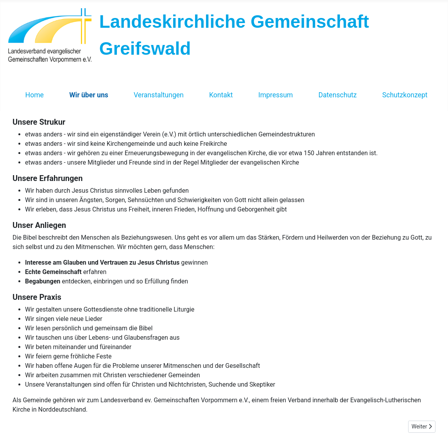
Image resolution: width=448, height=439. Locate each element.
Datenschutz (337, 95)
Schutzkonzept (405, 95)
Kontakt (221, 95)
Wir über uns (88, 95)
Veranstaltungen (159, 95)
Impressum (275, 95)
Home (34, 95)
